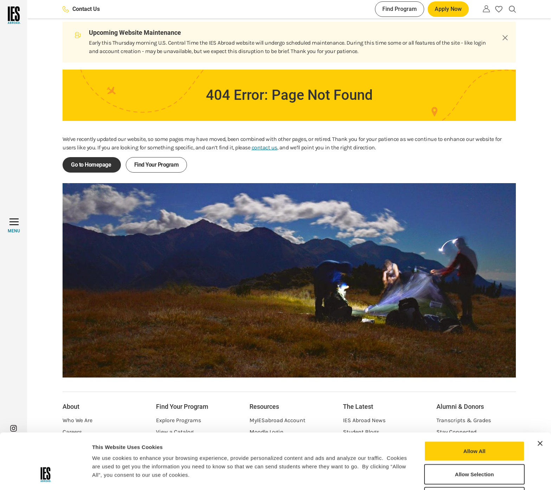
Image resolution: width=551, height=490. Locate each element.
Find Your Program (156, 164)
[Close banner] (540, 395)
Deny (474, 449)
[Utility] (486, 8)
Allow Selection (474, 427)
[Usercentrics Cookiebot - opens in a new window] (45, 476)
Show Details (369, 476)
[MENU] (14, 225)
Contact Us (81, 9)
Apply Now (448, 9)
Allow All (475, 403)
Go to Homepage (91, 164)
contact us (264, 147)
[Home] (13, 15)
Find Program (399, 9)
